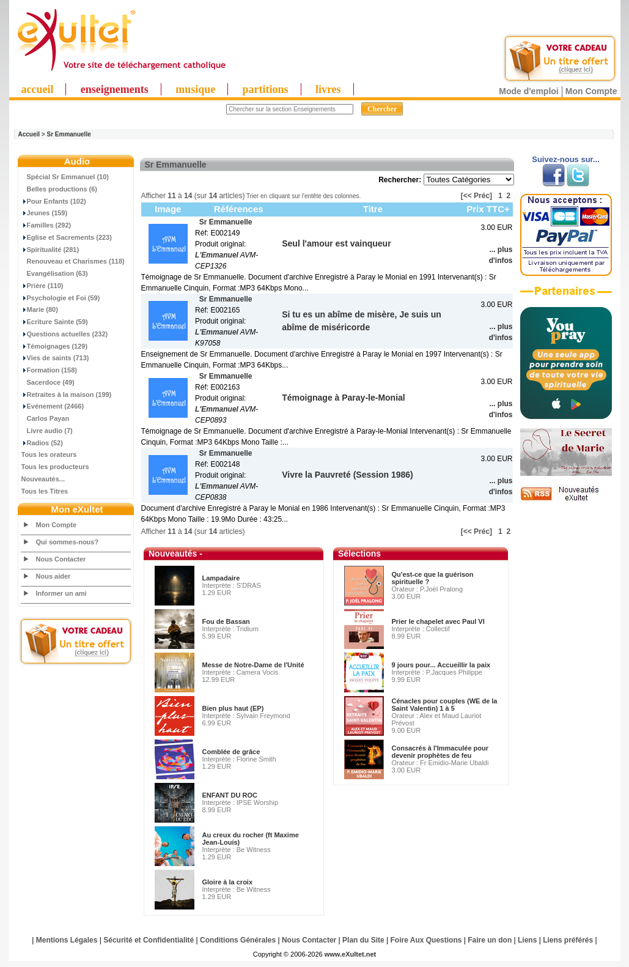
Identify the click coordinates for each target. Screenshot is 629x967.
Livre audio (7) (47, 430)
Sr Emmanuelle (68, 134)
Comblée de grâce (231, 751)
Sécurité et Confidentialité (148, 940)
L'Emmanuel (216, 255)
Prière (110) (42, 285)
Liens (527, 940)
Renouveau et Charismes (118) (73, 261)
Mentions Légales (67, 940)
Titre (373, 209)
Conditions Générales (238, 940)
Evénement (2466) (52, 406)
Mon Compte (591, 91)
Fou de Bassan (226, 621)
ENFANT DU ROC (229, 795)
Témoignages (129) (54, 346)
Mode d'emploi (528, 91)
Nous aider (53, 576)
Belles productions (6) (59, 189)
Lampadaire (221, 578)
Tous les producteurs (55, 466)
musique (195, 89)
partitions (266, 89)
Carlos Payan (45, 418)
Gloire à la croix (227, 882)
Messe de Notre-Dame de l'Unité (253, 665)
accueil (37, 89)
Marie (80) (39, 309)
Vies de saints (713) (55, 357)
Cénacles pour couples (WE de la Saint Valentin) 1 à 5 (445, 704)
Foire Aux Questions (426, 940)
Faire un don (490, 940)
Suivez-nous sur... (566, 159)
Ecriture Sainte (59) (54, 321)
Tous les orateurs (49, 454)
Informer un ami (61, 593)
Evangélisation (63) (54, 273)
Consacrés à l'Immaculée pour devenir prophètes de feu (440, 751)
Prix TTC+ (487, 209)
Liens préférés (568, 940)
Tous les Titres (44, 491)
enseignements (115, 89)
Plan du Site (363, 940)
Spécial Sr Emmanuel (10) (65, 176)
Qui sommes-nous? (67, 542)
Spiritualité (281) (50, 249)
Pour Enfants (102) (53, 201)
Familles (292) (46, 225)
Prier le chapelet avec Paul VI (438, 621)
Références (238, 209)
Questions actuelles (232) (64, 334)
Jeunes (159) (44, 213)
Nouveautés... (43, 479)
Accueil (29, 134)
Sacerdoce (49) (48, 382)
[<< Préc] (476, 195)
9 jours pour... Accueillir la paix (441, 665)
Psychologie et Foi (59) (60, 298)
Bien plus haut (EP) (233, 708)
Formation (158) (49, 370)
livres (328, 89)
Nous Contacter (61, 559)
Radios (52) (42, 442)
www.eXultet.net (351, 954)
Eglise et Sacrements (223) (66, 237)
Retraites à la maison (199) (66, 394)
